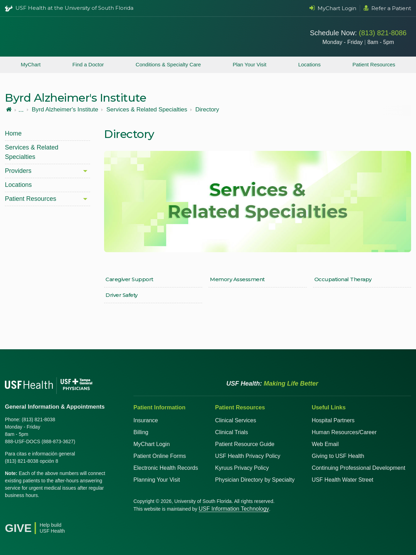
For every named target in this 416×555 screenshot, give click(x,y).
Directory (207, 110)
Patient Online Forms (159, 456)
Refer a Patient (387, 8)
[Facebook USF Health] (10, 513)
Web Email (325, 444)
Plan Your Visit (249, 64)
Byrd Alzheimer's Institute (65, 110)
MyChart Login (332, 8)
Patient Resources (373, 64)
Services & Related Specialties (146, 110)
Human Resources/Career (344, 432)
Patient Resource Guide (245, 444)
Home (13, 133)
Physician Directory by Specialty (255, 480)
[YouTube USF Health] (41, 513)
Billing (140, 432)
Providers (18, 170)
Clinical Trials (231, 432)
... (21, 110)
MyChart (31, 64)
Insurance (145, 420)
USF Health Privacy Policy (247, 456)
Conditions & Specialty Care (168, 64)
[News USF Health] (72, 513)
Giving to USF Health (338, 456)
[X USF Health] (25, 513)
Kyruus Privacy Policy (242, 468)
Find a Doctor (88, 64)
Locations (309, 64)
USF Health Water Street (342, 480)
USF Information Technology (234, 509)
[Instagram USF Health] (56, 513)
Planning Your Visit (156, 480)
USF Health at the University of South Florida (74, 8)
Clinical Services (235, 420)
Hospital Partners (333, 420)
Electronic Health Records (165, 468)
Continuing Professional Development (358, 468)
